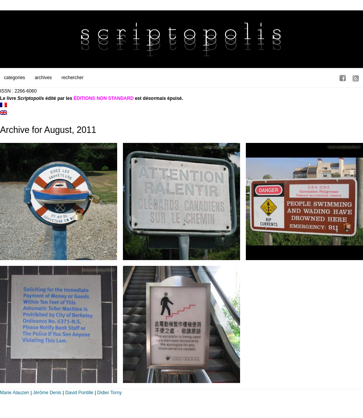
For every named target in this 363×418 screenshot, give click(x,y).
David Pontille (79, 392)
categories (14, 77)
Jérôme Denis (47, 392)
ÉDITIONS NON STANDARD (103, 98)
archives (43, 77)
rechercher (72, 77)
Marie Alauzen (14, 392)
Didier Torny (109, 392)
